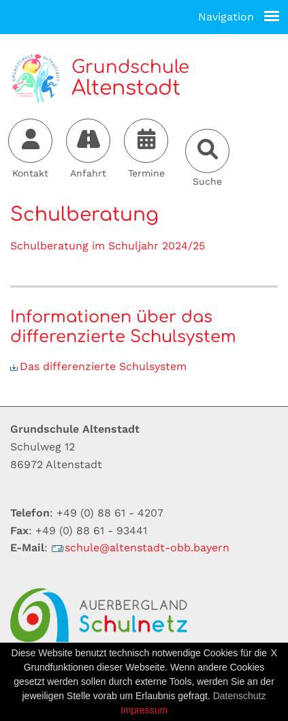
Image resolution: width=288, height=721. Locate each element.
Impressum (144, 710)
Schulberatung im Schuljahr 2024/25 (107, 245)
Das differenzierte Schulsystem (98, 366)
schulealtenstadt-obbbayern (140, 547)
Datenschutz (239, 695)
